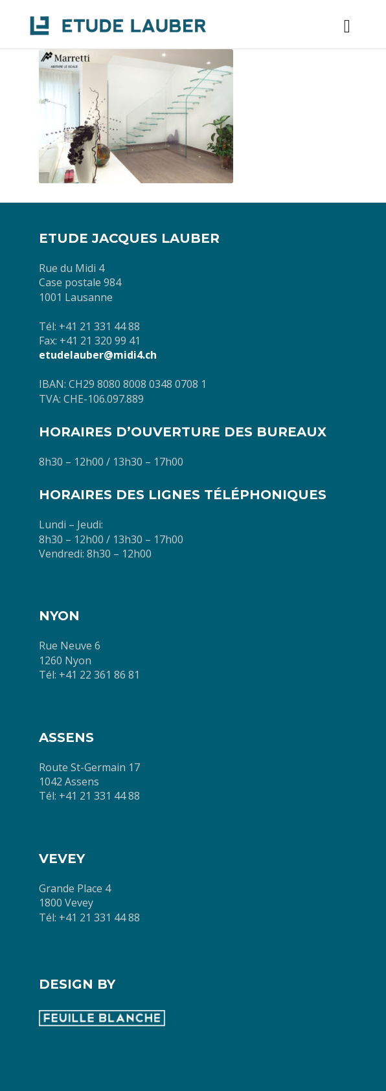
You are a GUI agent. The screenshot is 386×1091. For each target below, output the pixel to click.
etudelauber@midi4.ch (98, 355)
